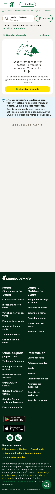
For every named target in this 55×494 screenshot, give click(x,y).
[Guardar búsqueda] (46, 484)
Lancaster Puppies (15, 457)
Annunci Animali (33, 453)
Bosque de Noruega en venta (38, 301)
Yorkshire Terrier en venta (13, 314)
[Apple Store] (14, 428)
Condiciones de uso (38, 378)
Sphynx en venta (37, 313)
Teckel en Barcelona (13, 361)
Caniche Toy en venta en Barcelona (12, 400)
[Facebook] (9, 437)
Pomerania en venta (13, 321)
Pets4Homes (9, 449)
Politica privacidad (37, 363)
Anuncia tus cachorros (34, 393)
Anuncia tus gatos (37, 400)
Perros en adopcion (12, 407)
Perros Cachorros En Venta (12, 291)
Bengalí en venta (37, 318)
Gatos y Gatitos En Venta (35, 291)
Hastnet (23, 449)
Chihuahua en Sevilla (9, 384)
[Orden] (45, 35)
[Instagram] (18, 437)
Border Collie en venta (11, 328)
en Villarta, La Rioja (14, 28)
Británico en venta (37, 307)
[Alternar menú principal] (5, 4)
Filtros (44, 18)
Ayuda (31, 368)
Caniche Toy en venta (10, 341)
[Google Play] (14, 419)
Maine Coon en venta (36, 325)
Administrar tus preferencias (18, 481)
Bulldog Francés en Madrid (12, 368)
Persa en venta (36, 331)
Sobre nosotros (36, 357)
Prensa (31, 373)
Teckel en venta (11, 334)
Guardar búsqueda (14, 35)
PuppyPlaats (37, 449)
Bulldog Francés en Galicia (12, 392)
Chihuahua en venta (13, 299)
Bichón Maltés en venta (11, 306)
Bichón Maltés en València (11, 376)
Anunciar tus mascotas (34, 385)
